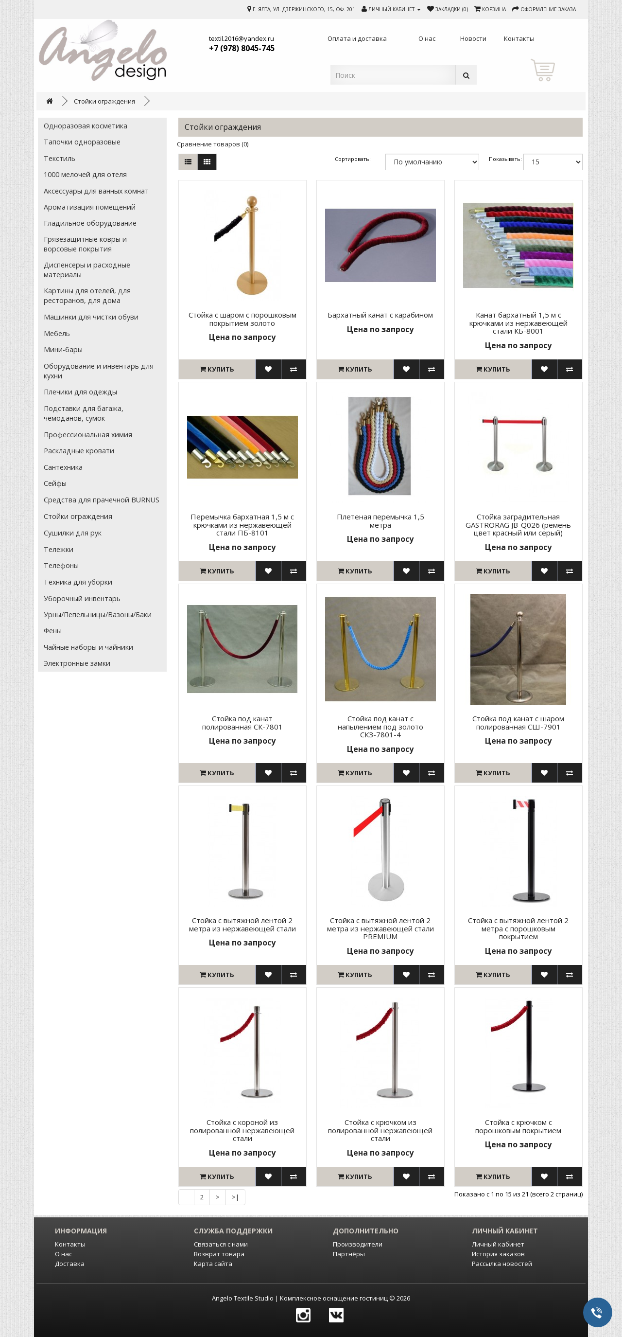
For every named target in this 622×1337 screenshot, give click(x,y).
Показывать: (501, 158)
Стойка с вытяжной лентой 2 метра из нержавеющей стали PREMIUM (380, 928)
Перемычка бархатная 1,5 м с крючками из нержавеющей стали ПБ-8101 (242, 524)
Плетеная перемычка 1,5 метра (380, 521)
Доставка (70, 1263)
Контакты (70, 1244)
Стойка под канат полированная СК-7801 (242, 722)
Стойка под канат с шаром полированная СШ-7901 (518, 722)
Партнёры (349, 1253)
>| (235, 1197)
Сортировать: (353, 158)
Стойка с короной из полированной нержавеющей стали (242, 1130)
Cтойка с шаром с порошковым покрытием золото (242, 319)
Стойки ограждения (104, 101)
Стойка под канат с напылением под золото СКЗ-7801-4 (380, 726)
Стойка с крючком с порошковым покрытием (518, 1126)
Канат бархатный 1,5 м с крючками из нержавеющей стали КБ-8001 (518, 323)
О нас (63, 1253)
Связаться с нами (221, 1244)
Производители (357, 1244)
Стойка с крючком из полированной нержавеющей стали (380, 1130)
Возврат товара (219, 1253)
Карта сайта (213, 1263)
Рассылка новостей (502, 1263)
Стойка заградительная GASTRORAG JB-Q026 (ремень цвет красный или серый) (518, 524)
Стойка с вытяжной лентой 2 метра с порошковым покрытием (518, 928)
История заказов (498, 1253)
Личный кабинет (498, 1244)
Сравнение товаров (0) (212, 144)
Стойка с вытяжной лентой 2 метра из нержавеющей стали (242, 924)
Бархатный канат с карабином (380, 315)
